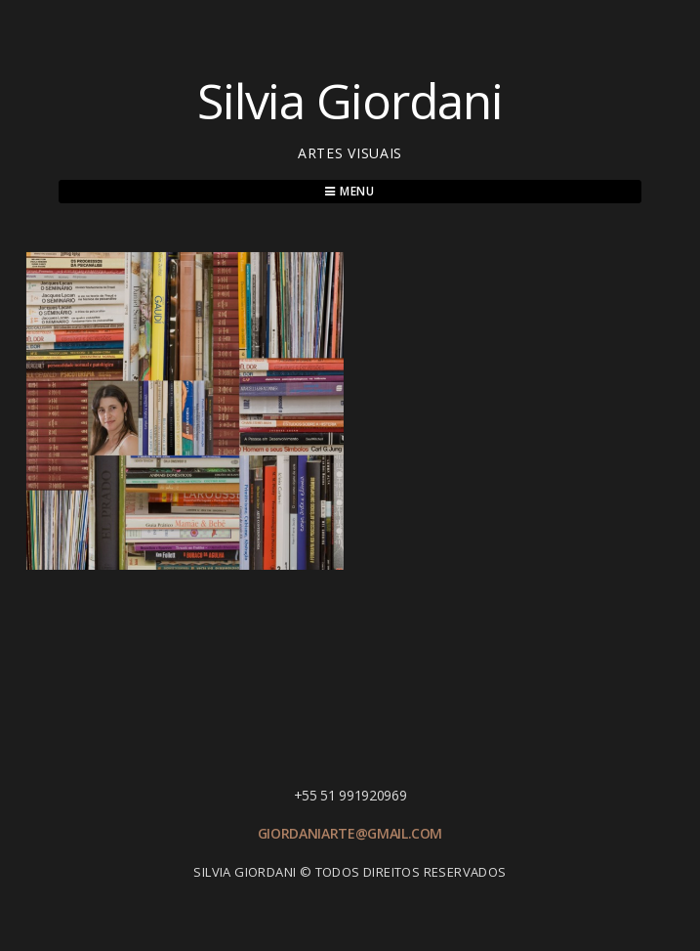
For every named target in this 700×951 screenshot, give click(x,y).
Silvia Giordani (349, 100)
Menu (350, 191)
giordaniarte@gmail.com (350, 833)
